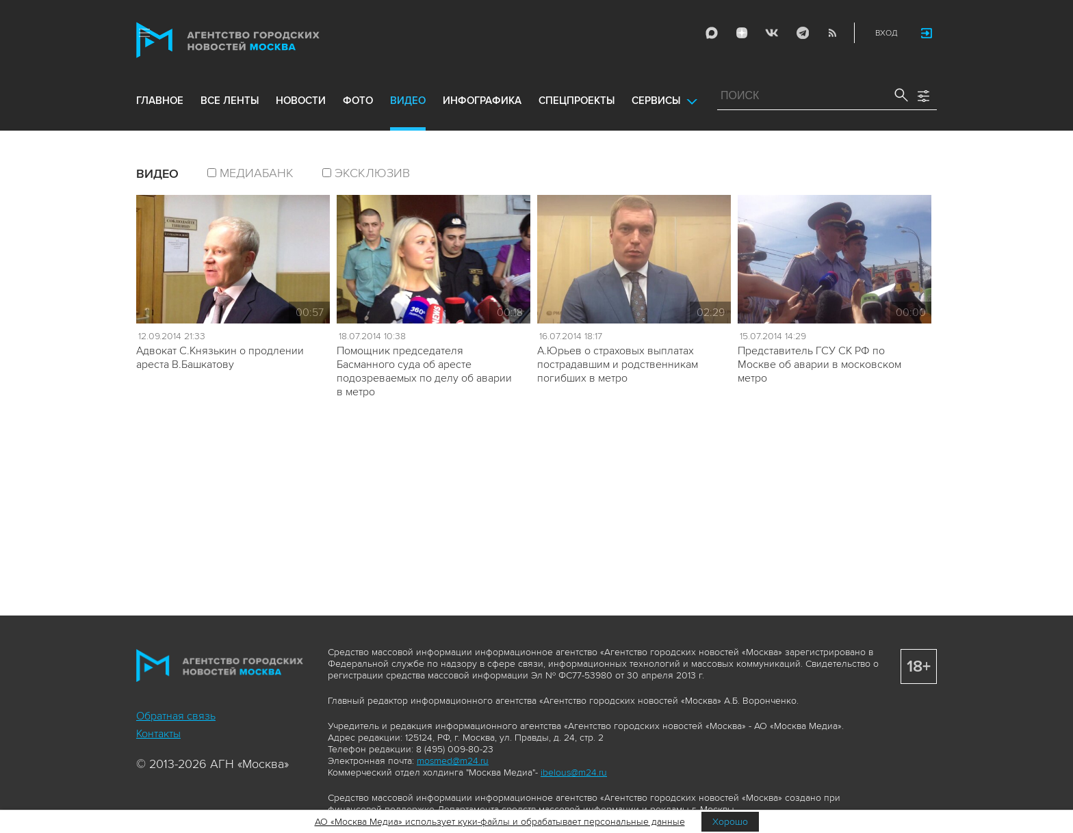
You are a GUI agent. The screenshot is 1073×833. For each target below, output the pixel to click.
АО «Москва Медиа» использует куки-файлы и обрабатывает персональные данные (500, 822)
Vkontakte (772, 33)
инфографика (482, 100)
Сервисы (656, 100)
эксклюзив (372, 173)
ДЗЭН (742, 33)
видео (408, 100)
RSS (832, 33)
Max (711, 33)
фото (358, 100)
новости (301, 100)
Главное (159, 100)
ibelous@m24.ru (574, 772)
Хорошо (730, 822)
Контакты (158, 734)
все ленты (230, 100)
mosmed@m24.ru (453, 761)
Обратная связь (176, 716)
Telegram (802, 33)
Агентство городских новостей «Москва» (254, 40)
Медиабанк (257, 173)
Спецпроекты (577, 100)
